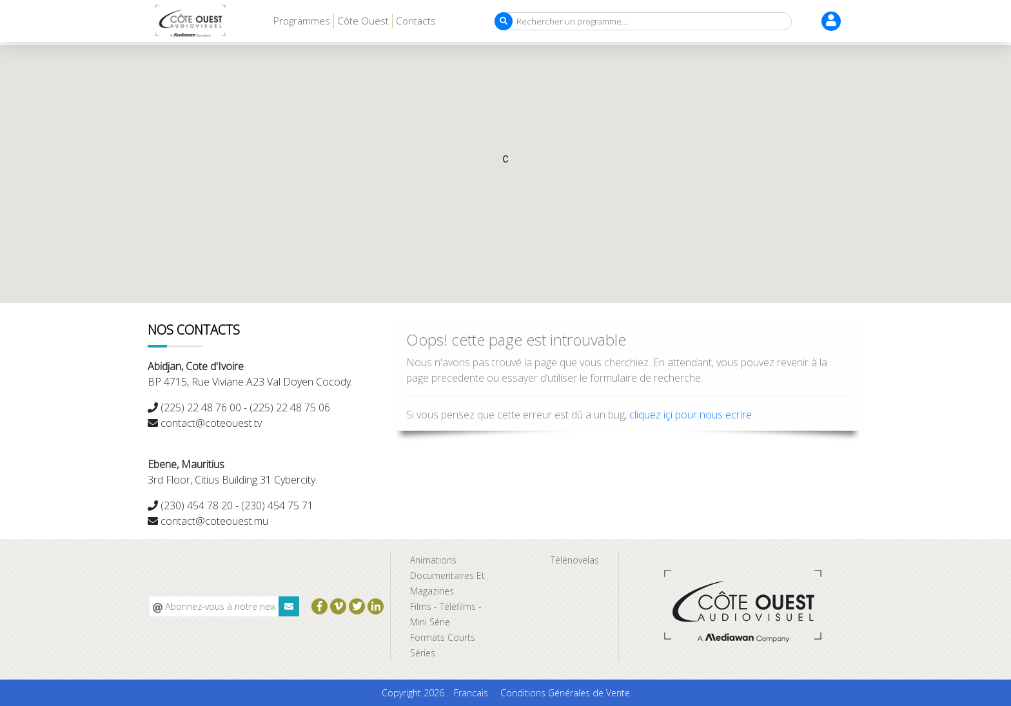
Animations (433, 560)
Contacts (416, 20)
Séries (422, 653)
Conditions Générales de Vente (565, 693)
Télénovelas (575, 560)
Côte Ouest (363, 20)
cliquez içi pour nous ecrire (690, 414)
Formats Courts (442, 637)
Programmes (301, 20)
